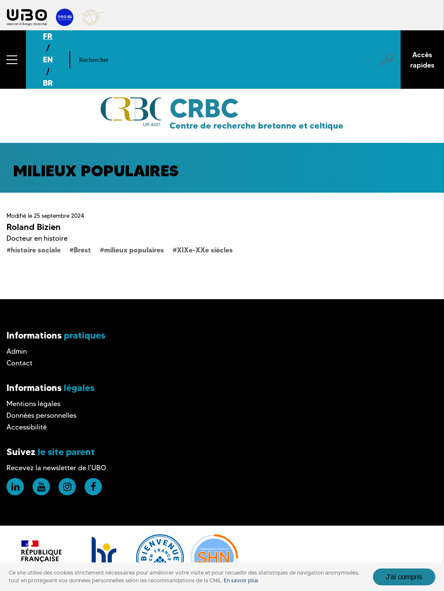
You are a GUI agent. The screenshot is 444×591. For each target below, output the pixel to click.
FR (47, 36)
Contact (20, 363)
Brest (82, 249)
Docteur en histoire (37, 238)
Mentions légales (33, 404)
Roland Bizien (34, 227)
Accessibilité (27, 427)
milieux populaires (134, 249)
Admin (17, 351)
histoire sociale (36, 249)
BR (48, 83)
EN (48, 60)
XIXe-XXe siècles (205, 249)
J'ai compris (404, 577)
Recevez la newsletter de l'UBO (56, 468)
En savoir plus (241, 580)
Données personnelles (41, 415)
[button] (13, 59)
